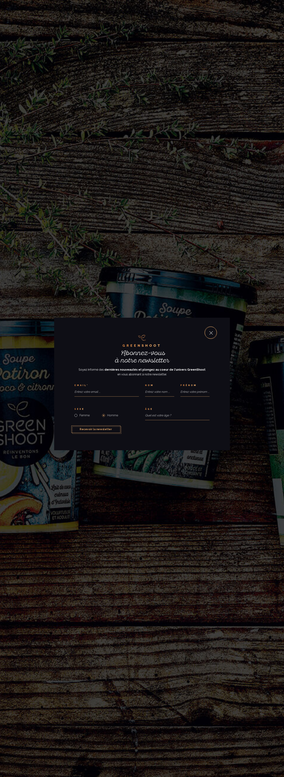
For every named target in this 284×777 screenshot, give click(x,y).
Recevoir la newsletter (96, 429)
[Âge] (177, 409)
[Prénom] (195, 385)
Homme (112, 415)
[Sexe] (106, 409)
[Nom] (159, 385)
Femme (85, 415)
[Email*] (106, 385)
